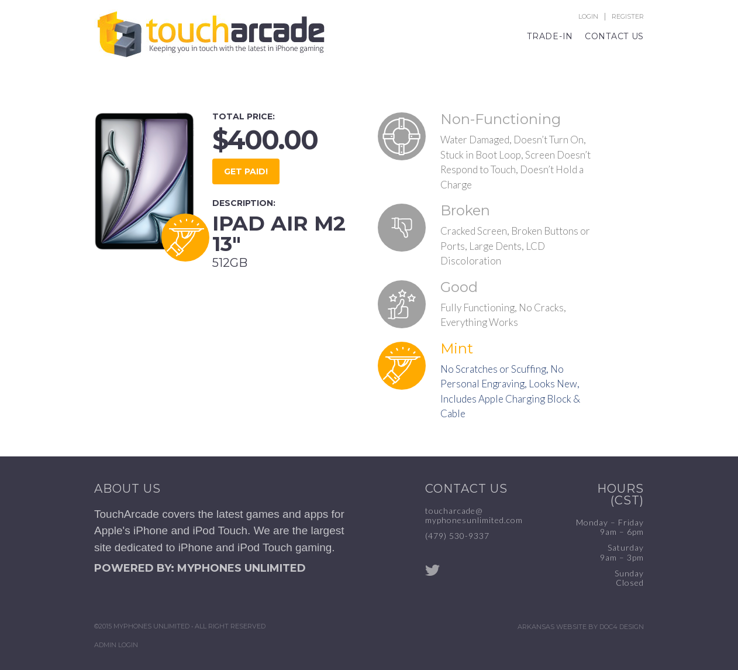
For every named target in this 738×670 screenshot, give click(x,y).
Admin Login (116, 645)
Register (628, 16)
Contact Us (614, 36)
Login (588, 16)
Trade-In (550, 36)
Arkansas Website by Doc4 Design (581, 627)
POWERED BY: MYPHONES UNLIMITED (200, 568)
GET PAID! (246, 171)
